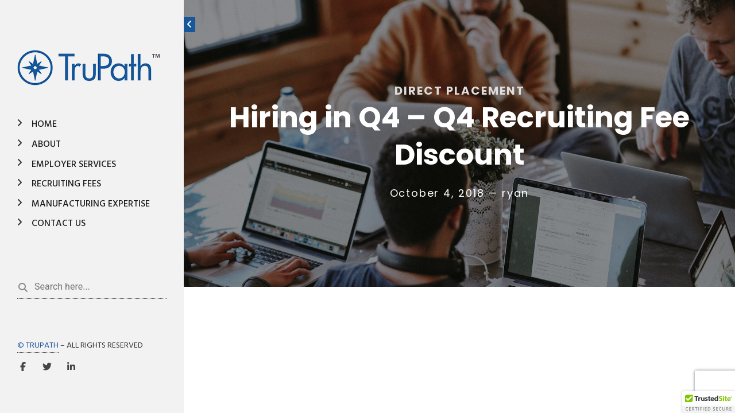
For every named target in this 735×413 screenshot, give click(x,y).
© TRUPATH (38, 345)
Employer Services (74, 164)
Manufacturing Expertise (91, 204)
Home (44, 124)
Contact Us (59, 223)
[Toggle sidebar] (189, 24)
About (46, 144)
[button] (708, 402)
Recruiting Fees (66, 184)
